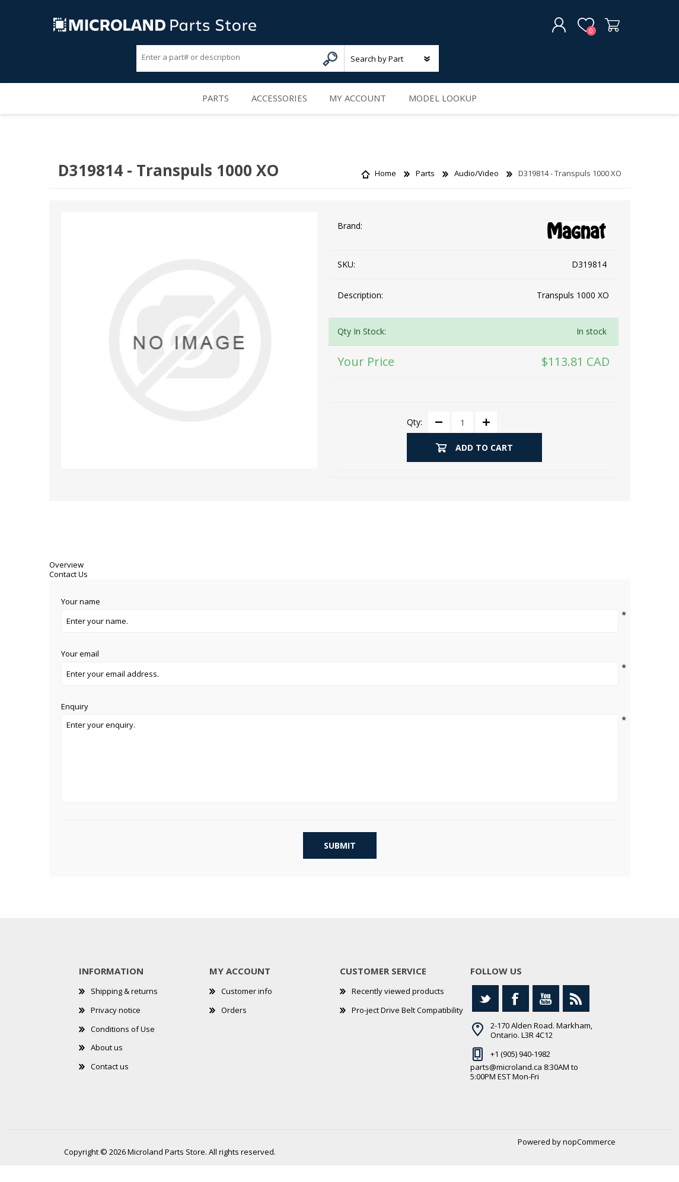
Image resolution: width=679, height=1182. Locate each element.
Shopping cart (602, 29)
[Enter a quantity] (462, 439)
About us (107, 1064)
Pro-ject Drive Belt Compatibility (407, 1026)
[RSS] (576, 1015)
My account (360, 110)
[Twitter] (485, 1015)
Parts (207, 110)
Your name (80, 618)
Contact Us (68, 590)
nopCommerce (589, 1158)
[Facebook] (515, 1015)
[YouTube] (546, 1015)
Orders (234, 1026)
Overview (66, 581)
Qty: (414, 438)
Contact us (110, 1082)
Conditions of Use (123, 1045)
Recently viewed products (398, 1007)
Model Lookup (451, 110)
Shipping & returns (124, 1007)
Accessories (277, 110)
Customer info (246, 1007)
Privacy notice (116, 1026)
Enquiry (74, 723)
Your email (80, 671)
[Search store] (227, 61)
